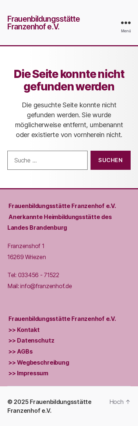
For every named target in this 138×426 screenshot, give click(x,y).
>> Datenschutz (31, 340)
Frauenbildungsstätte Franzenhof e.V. (43, 23)
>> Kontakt (23, 329)
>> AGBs (20, 351)
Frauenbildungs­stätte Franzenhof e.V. (62, 206)
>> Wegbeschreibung (38, 362)
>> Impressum (28, 373)
